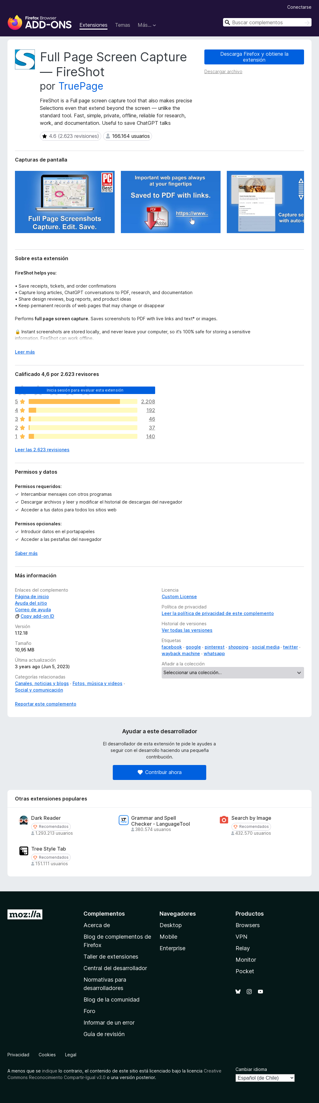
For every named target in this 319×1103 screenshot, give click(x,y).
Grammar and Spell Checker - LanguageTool (160, 821)
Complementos (104, 913)
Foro (89, 1011)
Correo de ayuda (33, 609)
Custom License (179, 596)
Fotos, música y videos (97, 683)
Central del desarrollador (115, 968)
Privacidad (18, 1054)
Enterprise (172, 948)
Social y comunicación (39, 689)
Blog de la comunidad (111, 999)
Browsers (248, 925)
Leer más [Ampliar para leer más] (25, 351)
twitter (290, 647)
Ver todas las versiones (187, 630)
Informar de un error (109, 1022)
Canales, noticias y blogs (42, 683)
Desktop (171, 925)
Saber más (26, 553)
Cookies (47, 1054)
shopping (238, 647)
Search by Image (251, 818)
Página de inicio (32, 596)
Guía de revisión (104, 1034)
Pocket (245, 971)
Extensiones (93, 25)
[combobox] (267, 22)
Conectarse (299, 7)
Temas (122, 25)
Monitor (246, 959)
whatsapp (214, 653)
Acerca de (96, 925)
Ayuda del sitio (31, 603)
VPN (241, 936)
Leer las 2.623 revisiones (42, 449)
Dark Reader (46, 818)
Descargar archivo (223, 71)
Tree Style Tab (48, 849)
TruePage (80, 86)
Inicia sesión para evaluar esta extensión (85, 390)
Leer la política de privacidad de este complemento (218, 613)
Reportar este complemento (45, 703)
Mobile (168, 936)
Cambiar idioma (251, 1069)
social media (265, 647)
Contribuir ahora (160, 772)
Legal (70, 1054)
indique (49, 1070)
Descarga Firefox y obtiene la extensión (254, 57)
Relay (243, 948)
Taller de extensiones (110, 956)
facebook (172, 647)
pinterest (215, 647)
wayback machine (181, 653)
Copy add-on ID (34, 616)
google (193, 647)
